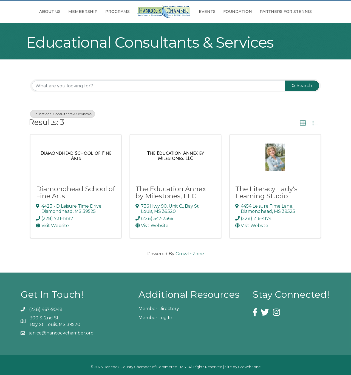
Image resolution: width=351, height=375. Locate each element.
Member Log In (155, 317)
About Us (50, 11)
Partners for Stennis (286, 11)
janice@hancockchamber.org (61, 333)
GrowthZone (190, 253)
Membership (83, 11)
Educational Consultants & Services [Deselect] (62, 114)
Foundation (237, 11)
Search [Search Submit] (302, 85)
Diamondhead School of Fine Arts (75, 192)
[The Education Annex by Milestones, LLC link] (175, 156)
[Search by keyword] (158, 86)
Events (207, 11)
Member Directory (158, 308)
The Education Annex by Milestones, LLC (170, 192)
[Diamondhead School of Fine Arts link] (76, 156)
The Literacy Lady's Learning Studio (266, 192)
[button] (303, 123)
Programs (117, 11)
